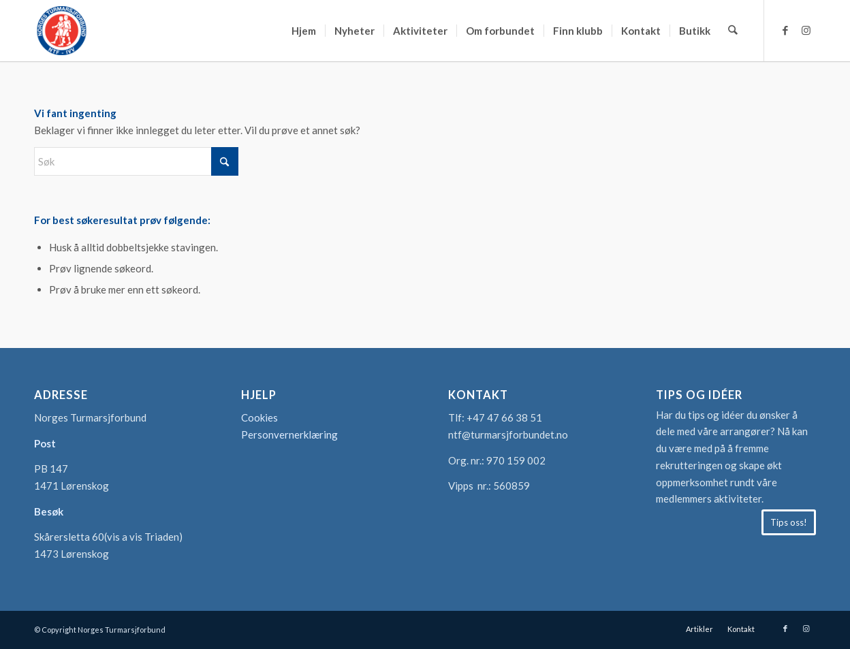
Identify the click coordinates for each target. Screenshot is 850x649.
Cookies (259, 417)
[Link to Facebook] (785, 30)
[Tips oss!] (788, 522)
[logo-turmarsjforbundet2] (61, 30)
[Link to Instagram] (806, 30)
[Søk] (733, 30)
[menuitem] (304, 30)
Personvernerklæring (289, 434)
